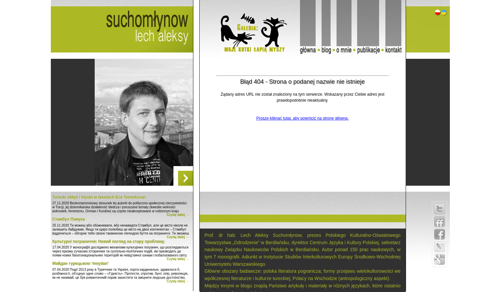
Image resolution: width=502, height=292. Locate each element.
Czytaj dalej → (178, 215)
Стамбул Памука (68, 219)
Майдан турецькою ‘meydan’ (80, 263)
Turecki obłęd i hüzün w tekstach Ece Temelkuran (99, 197)
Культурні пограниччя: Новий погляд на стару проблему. (108, 241)
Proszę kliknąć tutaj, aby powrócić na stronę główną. (302, 118)
